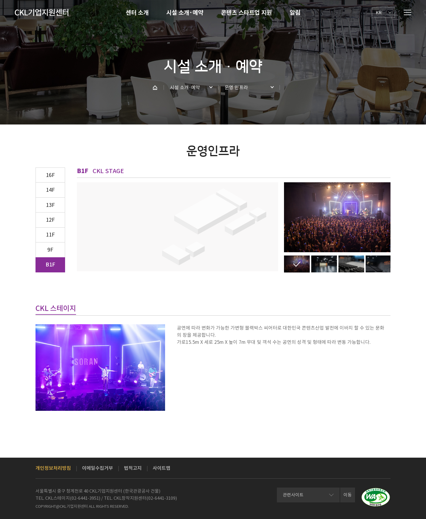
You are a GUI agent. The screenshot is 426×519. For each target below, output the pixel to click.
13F (50, 205)
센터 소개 (137, 13)
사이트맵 (161, 468)
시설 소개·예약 (184, 13)
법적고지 (133, 468)
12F (50, 219)
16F (50, 175)
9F (50, 249)
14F (50, 189)
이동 (347, 495)
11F (50, 234)
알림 (295, 13)
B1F (50, 264)
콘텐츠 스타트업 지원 (246, 13)
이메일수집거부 (97, 468)
